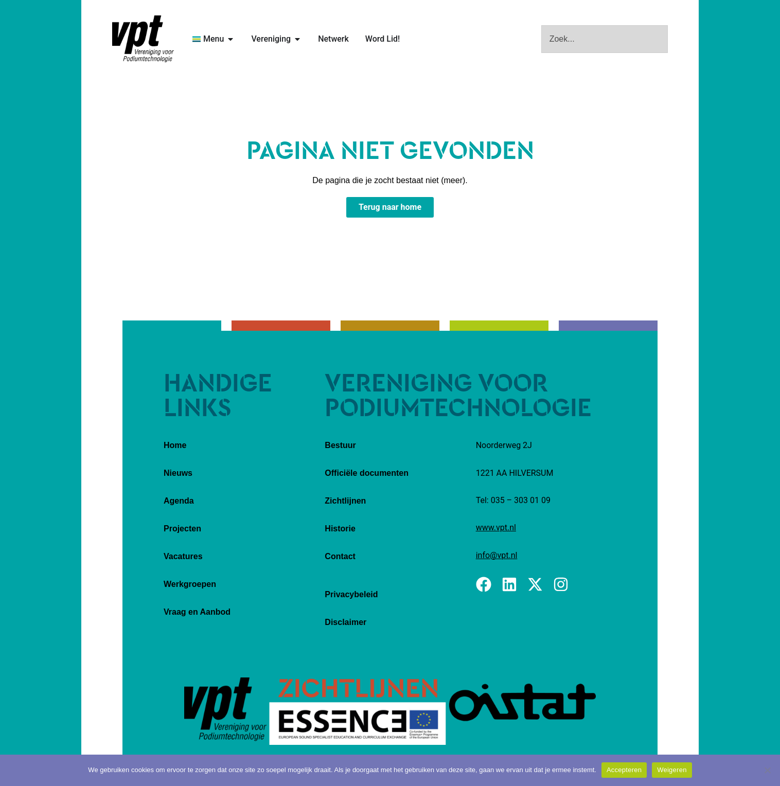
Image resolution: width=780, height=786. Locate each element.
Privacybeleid (351, 594)
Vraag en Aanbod (197, 612)
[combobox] (604, 39)
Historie (340, 528)
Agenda (179, 500)
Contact (340, 556)
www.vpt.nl (496, 527)
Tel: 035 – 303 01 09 (513, 500)
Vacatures (183, 556)
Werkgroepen (190, 584)
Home (175, 445)
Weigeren (671, 770)
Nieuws (178, 473)
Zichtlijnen (345, 500)
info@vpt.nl (497, 555)
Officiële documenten (367, 473)
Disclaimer (345, 622)
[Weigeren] (767, 770)
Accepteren (624, 770)
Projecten (182, 528)
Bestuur (340, 445)
